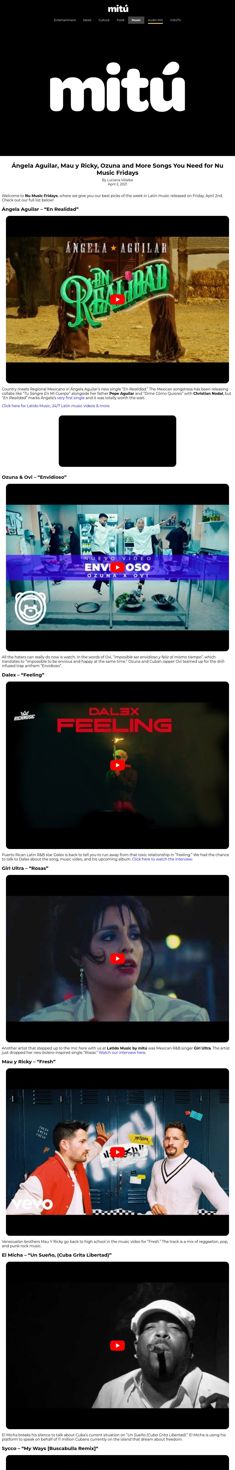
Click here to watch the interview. (162, 859)
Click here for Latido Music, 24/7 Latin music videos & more (55, 406)
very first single (71, 398)
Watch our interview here (122, 1052)
